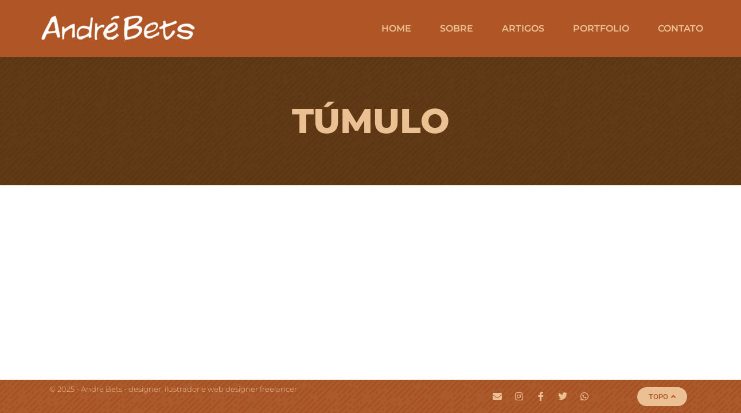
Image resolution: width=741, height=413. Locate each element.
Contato (680, 28)
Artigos (523, 28)
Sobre (456, 28)
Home (396, 28)
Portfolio (601, 28)
